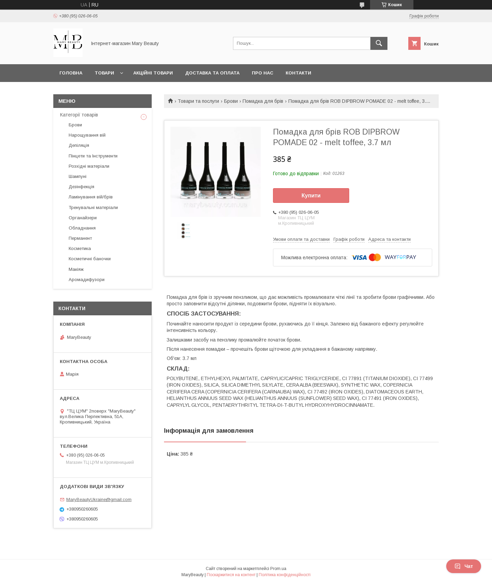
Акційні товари (153, 72)
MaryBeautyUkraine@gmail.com (99, 499)
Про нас (262, 72)
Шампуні (77, 176)
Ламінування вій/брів (91, 196)
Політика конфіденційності (285, 574)
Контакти (298, 72)
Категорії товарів (79, 114)
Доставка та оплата (212, 72)
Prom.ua (278, 568)
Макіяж (76, 269)
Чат (463, 566)
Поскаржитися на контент (231, 574)
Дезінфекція (81, 186)
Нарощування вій (87, 135)
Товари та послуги (198, 101)
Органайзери (83, 217)
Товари (104, 72)
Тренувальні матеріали (93, 207)
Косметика (80, 248)
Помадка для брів (263, 101)
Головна (70, 72)
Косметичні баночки (90, 258)
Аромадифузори (87, 279)
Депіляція (79, 145)
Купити (311, 195)
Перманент (80, 238)
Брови (231, 101)
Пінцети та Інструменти (93, 155)
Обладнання (82, 228)
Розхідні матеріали (89, 166)
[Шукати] (378, 43)
